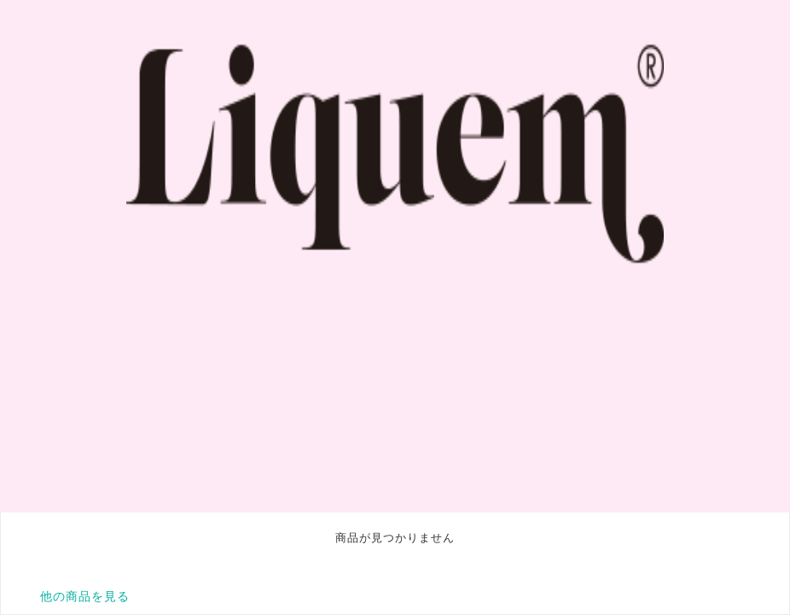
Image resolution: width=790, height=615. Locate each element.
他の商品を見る (85, 596)
